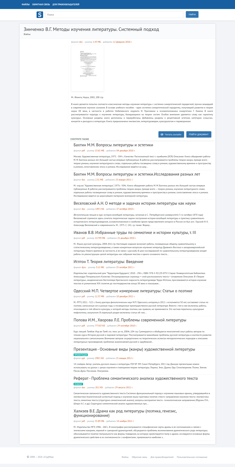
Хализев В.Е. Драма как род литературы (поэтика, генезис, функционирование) (125, 413)
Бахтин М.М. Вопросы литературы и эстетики (113, 144)
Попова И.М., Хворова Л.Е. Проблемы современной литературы (130, 320)
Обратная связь (41, 4)
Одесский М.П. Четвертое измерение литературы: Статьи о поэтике (133, 290)
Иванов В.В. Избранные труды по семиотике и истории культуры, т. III (135, 232)
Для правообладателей (66, 4)
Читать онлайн (170, 134)
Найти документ (199, 134)
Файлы (26, 4)
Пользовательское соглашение (192, 457)
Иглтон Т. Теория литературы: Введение (108, 261)
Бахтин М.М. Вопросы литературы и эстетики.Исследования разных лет (137, 174)
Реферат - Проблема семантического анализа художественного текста (136, 378)
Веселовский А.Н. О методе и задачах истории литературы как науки (135, 203)
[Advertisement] (159, 68)
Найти (192, 14)
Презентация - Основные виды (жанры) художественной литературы (134, 349)
